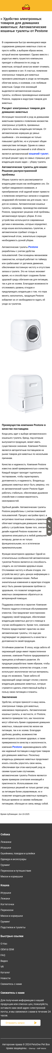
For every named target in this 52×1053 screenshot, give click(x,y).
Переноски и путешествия (16, 870)
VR (2, 966)
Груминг (5, 864)
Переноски (7, 910)
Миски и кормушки (12, 876)
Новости (5, 978)
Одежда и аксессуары (13, 859)
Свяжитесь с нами (11, 983)
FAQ (3, 955)
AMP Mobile (41, 1048)
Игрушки (6, 847)
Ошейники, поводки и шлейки (18, 853)
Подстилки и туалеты (13, 927)
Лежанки (6, 841)
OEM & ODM (7, 949)
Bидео (4, 960)
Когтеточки (7, 904)
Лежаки (5, 898)
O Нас (4, 943)
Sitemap (32, 1048)
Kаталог (5, 972)
